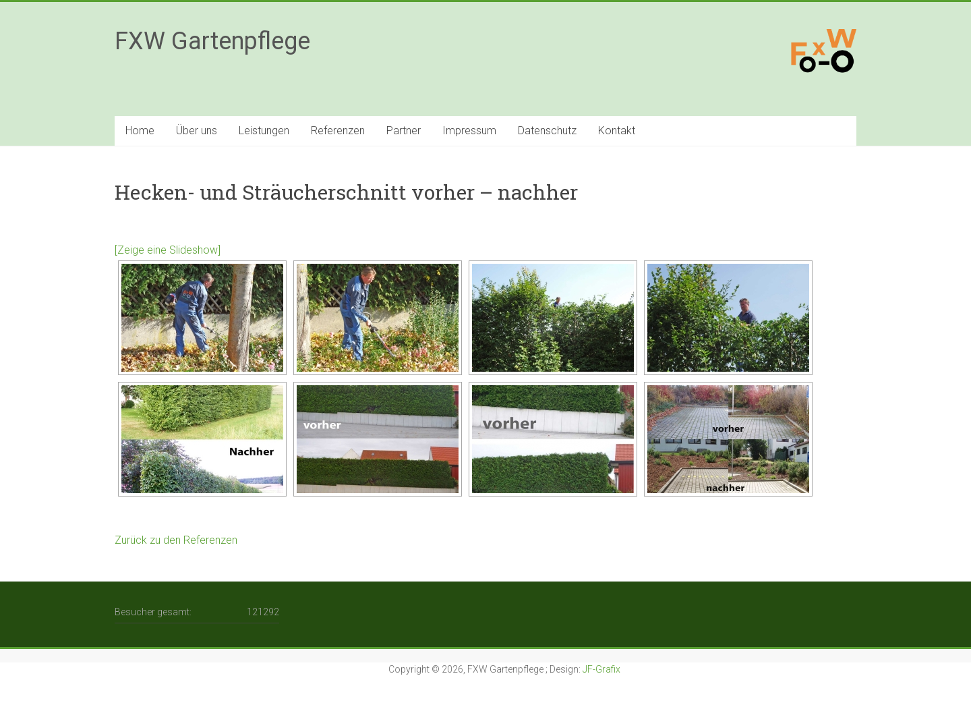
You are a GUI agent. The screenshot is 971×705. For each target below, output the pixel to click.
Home (139, 130)
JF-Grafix (601, 669)
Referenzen (338, 130)
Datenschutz (547, 130)
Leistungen (264, 130)
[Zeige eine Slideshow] (167, 250)
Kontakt (616, 130)
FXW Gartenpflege (212, 41)
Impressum (469, 130)
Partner (403, 130)
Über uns (196, 130)
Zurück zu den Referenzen (176, 540)
